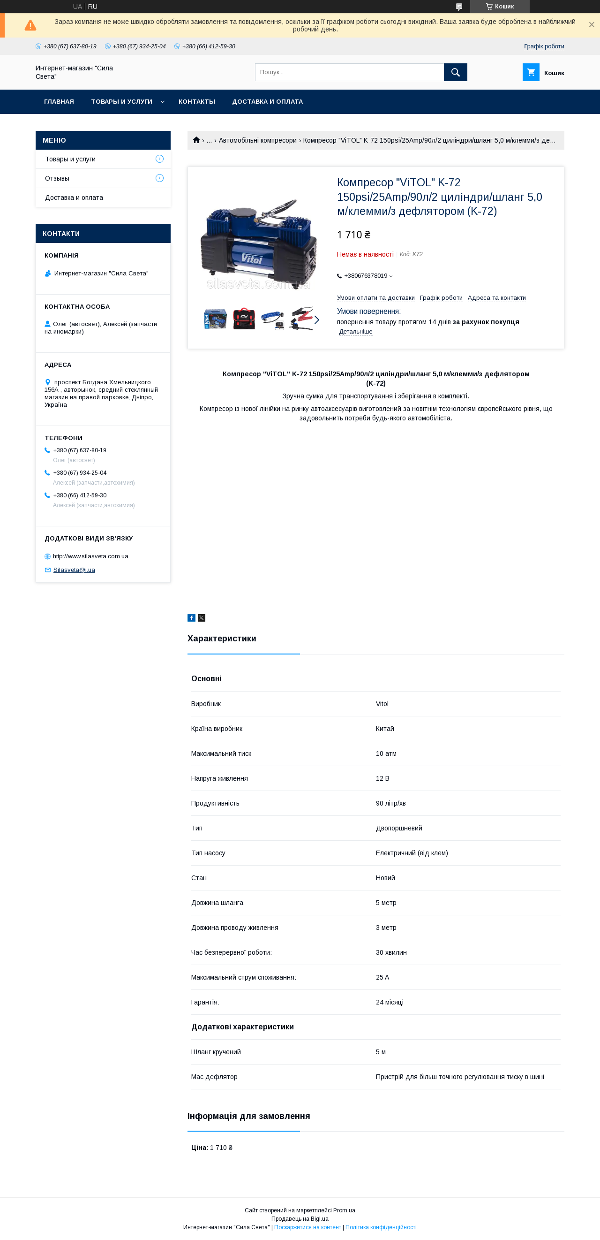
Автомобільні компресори (258, 140)
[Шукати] (455, 72)
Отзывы (57, 178)
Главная (59, 101)
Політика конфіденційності (381, 1227)
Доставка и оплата (267, 101)
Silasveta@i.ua (74, 569)
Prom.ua (344, 1210)
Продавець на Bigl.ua (300, 1219)
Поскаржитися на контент (307, 1227)
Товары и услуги (121, 101)
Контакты (197, 101)
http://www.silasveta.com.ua (90, 556)
